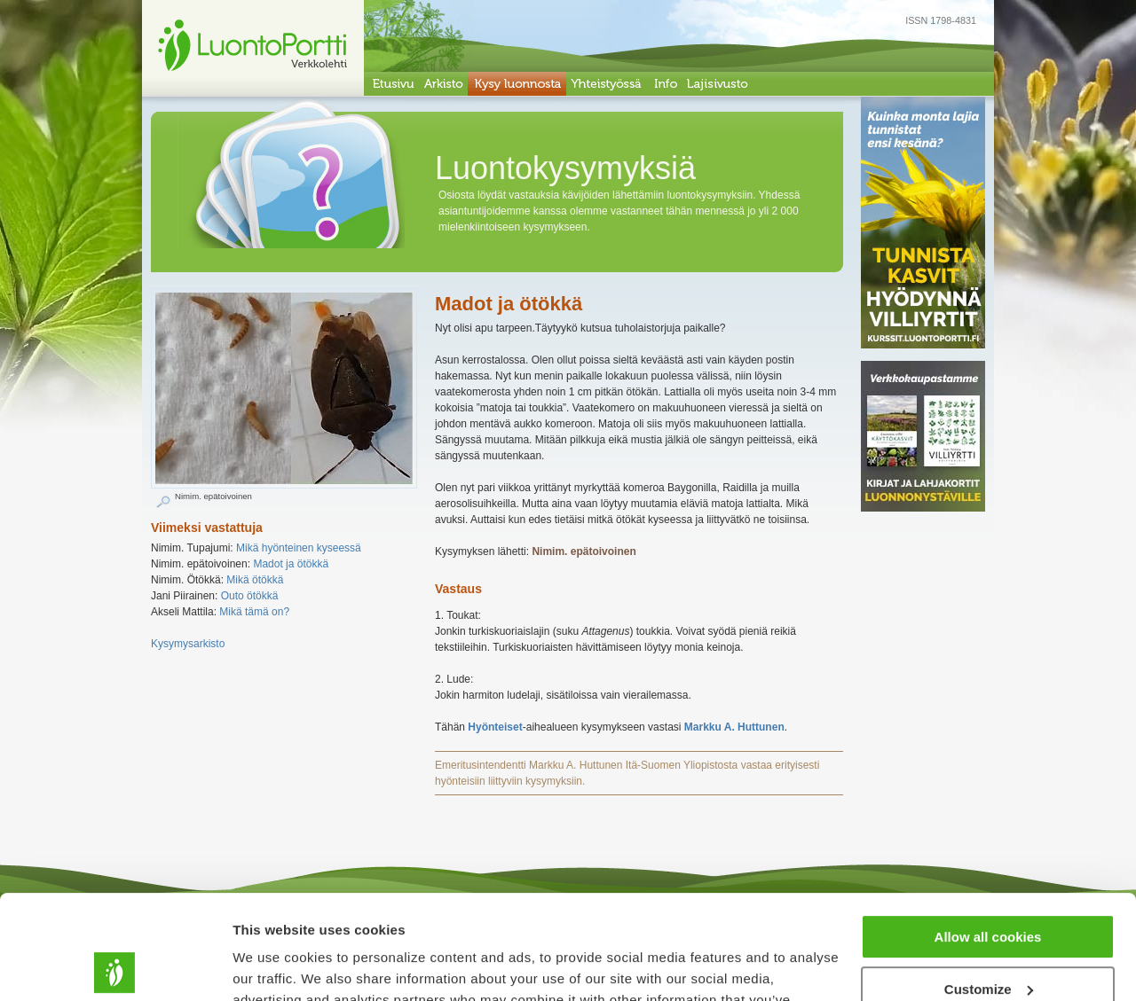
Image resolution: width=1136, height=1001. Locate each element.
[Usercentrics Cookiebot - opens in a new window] (115, 966)
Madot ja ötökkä (290, 564)
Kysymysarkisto (188, 643)
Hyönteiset (495, 727)
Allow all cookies (988, 833)
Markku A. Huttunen (734, 727)
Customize (988, 884)
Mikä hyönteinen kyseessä (298, 548)
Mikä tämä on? (254, 612)
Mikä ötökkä (254, 580)
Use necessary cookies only (988, 936)
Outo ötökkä (250, 596)
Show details (274, 966)
